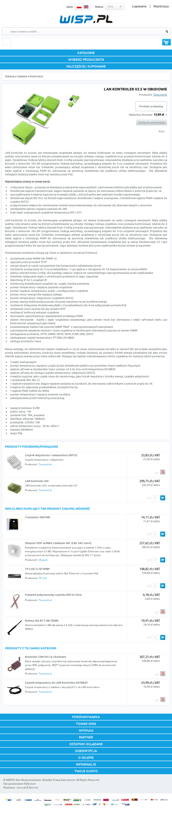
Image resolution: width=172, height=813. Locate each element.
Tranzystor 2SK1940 (37, 517)
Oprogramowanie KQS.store (19, 783)
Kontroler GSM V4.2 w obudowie (45, 656)
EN (86, 6)
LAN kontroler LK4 (36, 481)
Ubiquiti (43, 559)
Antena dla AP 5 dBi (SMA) (41, 620)
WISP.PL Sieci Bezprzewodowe (23, 779)
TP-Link (43, 578)
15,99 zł (159, 115)
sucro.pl (21, 787)
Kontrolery (36, 76)
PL (79, 6)
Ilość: (162, 131)
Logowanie (139, 6)
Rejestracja (161, 6)
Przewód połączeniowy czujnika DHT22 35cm (53, 594)
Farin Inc (33, 787)
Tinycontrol (160, 94)
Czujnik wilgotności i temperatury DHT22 (51, 455)
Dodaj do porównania (151, 122)
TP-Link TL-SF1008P (37, 569)
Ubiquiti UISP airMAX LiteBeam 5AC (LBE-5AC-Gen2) (58, 543)
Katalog (9, 76)
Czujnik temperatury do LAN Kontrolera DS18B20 (56, 682)
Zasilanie (22, 76)
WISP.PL (86, 19)
